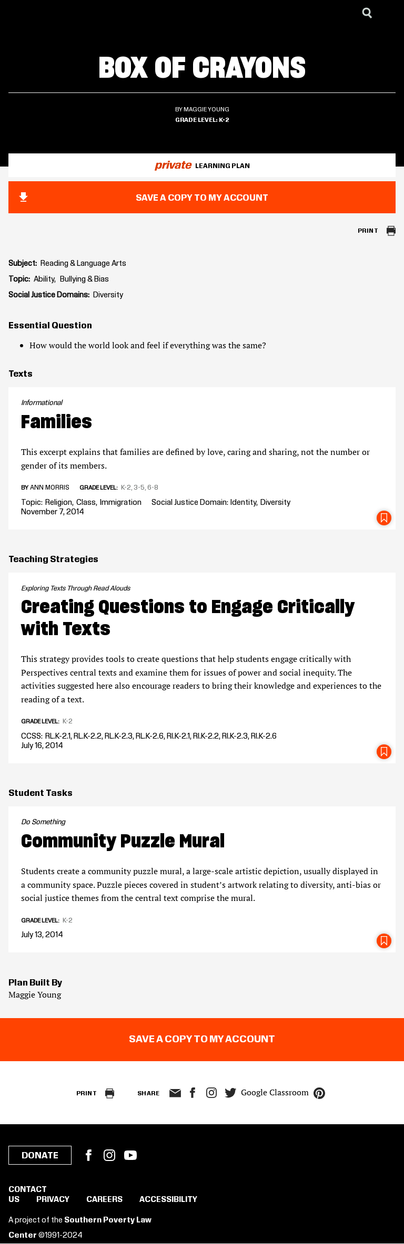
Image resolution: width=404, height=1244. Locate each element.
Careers (104, 1200)
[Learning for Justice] (61, 13)
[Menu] (388, 13)
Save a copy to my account (202, 198)
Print (368, 231)
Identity (243, 502)
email (175, 1093)
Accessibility (168, 1200)
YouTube (130, 1155)
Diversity (108, 295)
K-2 (224, 120)
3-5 (139, 487)
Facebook (88, 1155)
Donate (40, 1156)
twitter (230, 1093)
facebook (192, 1092)
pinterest (319, 1093)
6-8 (152, 487)
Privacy (52, 1200)
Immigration (121, 502)
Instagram (211, 1092)
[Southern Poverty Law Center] (17, 13)
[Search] (367, 13)
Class (86, 502)
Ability (44, 279)
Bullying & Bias (84, 279)
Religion (58, 502)
